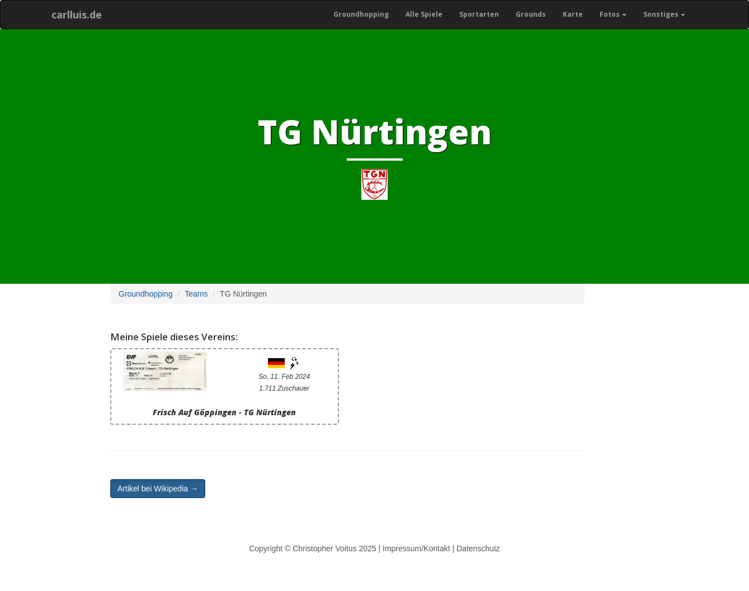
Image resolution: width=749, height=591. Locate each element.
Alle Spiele (424, 14)
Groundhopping (361, 14)
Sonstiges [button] (664, 14)
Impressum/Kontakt (416, 548)
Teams (196, 293)
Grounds (531, 14)
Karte (573, 14)
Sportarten (479, 14)
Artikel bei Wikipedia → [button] (157, 488)
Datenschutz (478, 548)
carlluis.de (76, 14)
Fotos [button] (613, 14)
